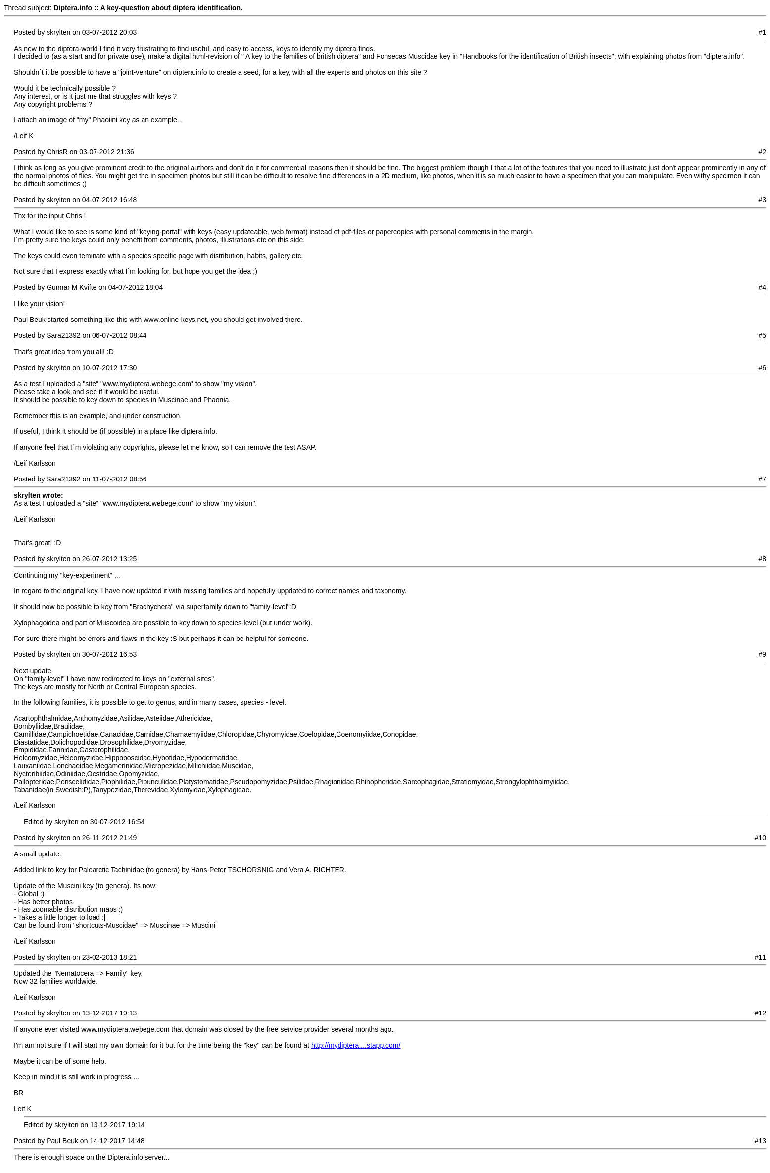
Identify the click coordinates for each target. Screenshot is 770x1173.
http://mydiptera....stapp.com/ (356, 1045)
